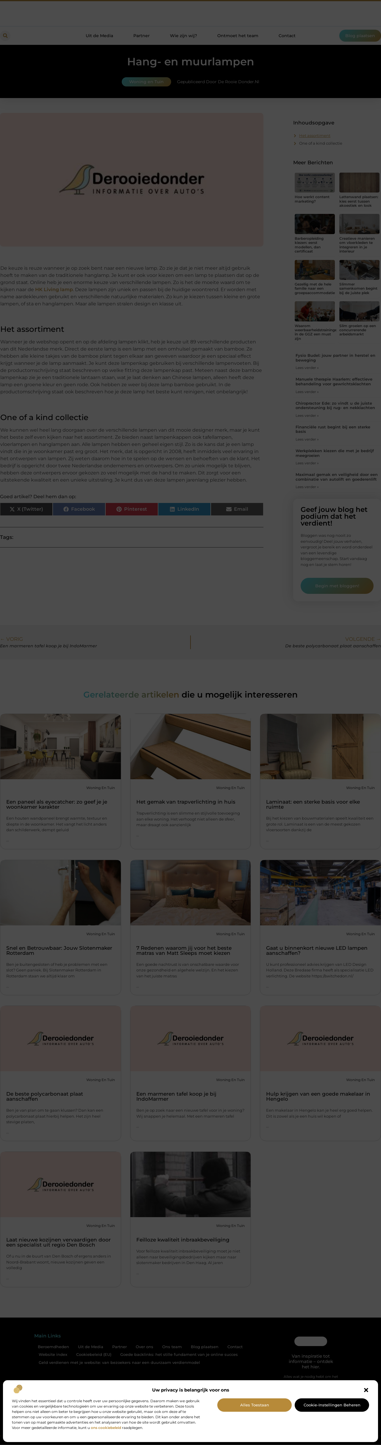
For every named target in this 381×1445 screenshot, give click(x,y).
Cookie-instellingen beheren (332, 1405)
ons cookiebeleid (106, 1427)
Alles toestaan (254, 1405)
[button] (366, 1390)
